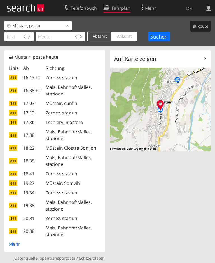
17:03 (28, 103)
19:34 (28, 193)
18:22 (28, 148)
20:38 (28, 231)
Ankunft (124, 36)
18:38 (28, 161)
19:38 (28, 205)
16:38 (32, 90)
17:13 (28, 113)
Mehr (14, 244)
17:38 (28, 135)
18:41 (28, 174)
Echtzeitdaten (92, 258)
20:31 (28, 218)
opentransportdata (57, 258)
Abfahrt (100, 36)
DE (189, 8)
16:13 (32, 78)
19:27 (28, 183)
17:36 (28, 122)
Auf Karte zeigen (135, 59)
